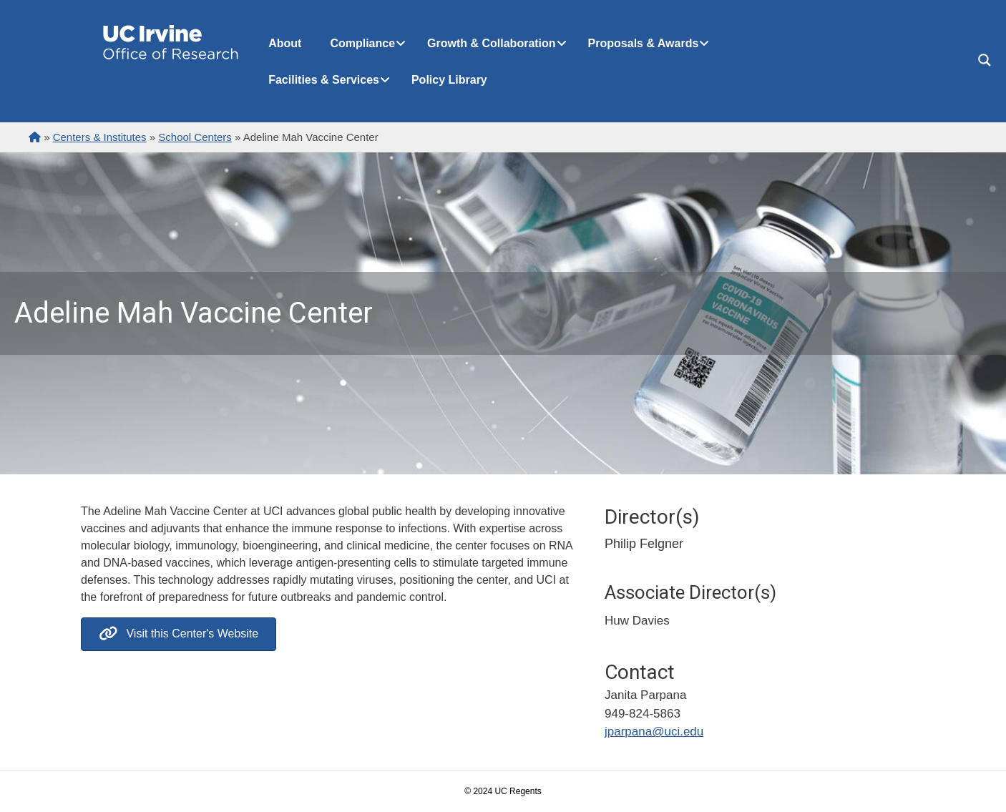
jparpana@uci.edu (654, 731)
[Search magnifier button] (984, 60)
